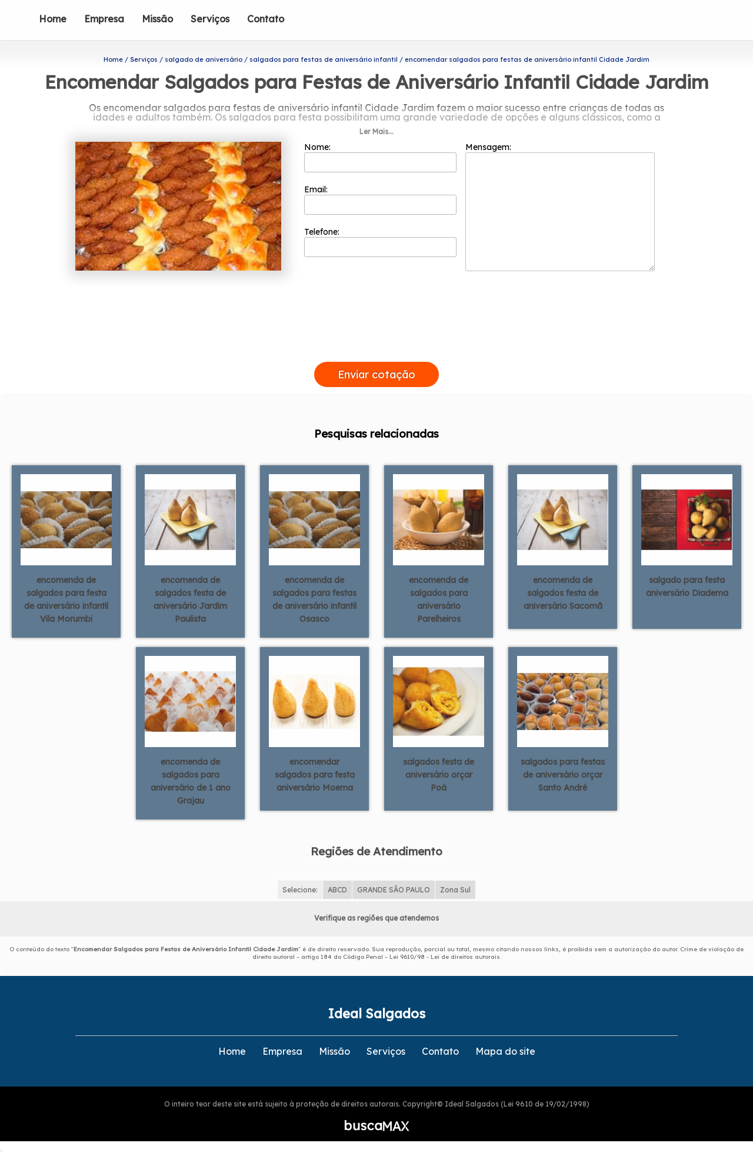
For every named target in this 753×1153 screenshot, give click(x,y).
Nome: (380, 157)
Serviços (210, 19)
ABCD (337, 889)
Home (52, 19)
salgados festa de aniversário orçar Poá (438, 775)
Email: (380, 199)
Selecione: (300, 889)
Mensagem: (560, 206)
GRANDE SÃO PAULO (393, 889)
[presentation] (376, 348)
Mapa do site (505, 1051)
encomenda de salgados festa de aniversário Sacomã (563, 593)
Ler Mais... (376, 131)
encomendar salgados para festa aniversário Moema (315, 775)
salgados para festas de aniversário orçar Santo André (563, 775)
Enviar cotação (376, 374)
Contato (265, 19)
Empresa (104, 19)
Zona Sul (455, 889)
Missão (157, 19)
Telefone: (380, 241)
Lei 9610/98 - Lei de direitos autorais (444, 957)
